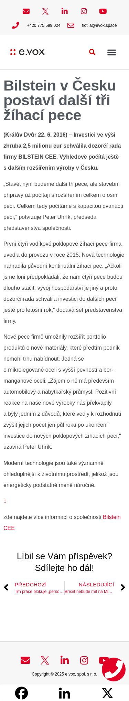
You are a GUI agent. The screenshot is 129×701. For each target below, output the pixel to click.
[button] (92, 52)
